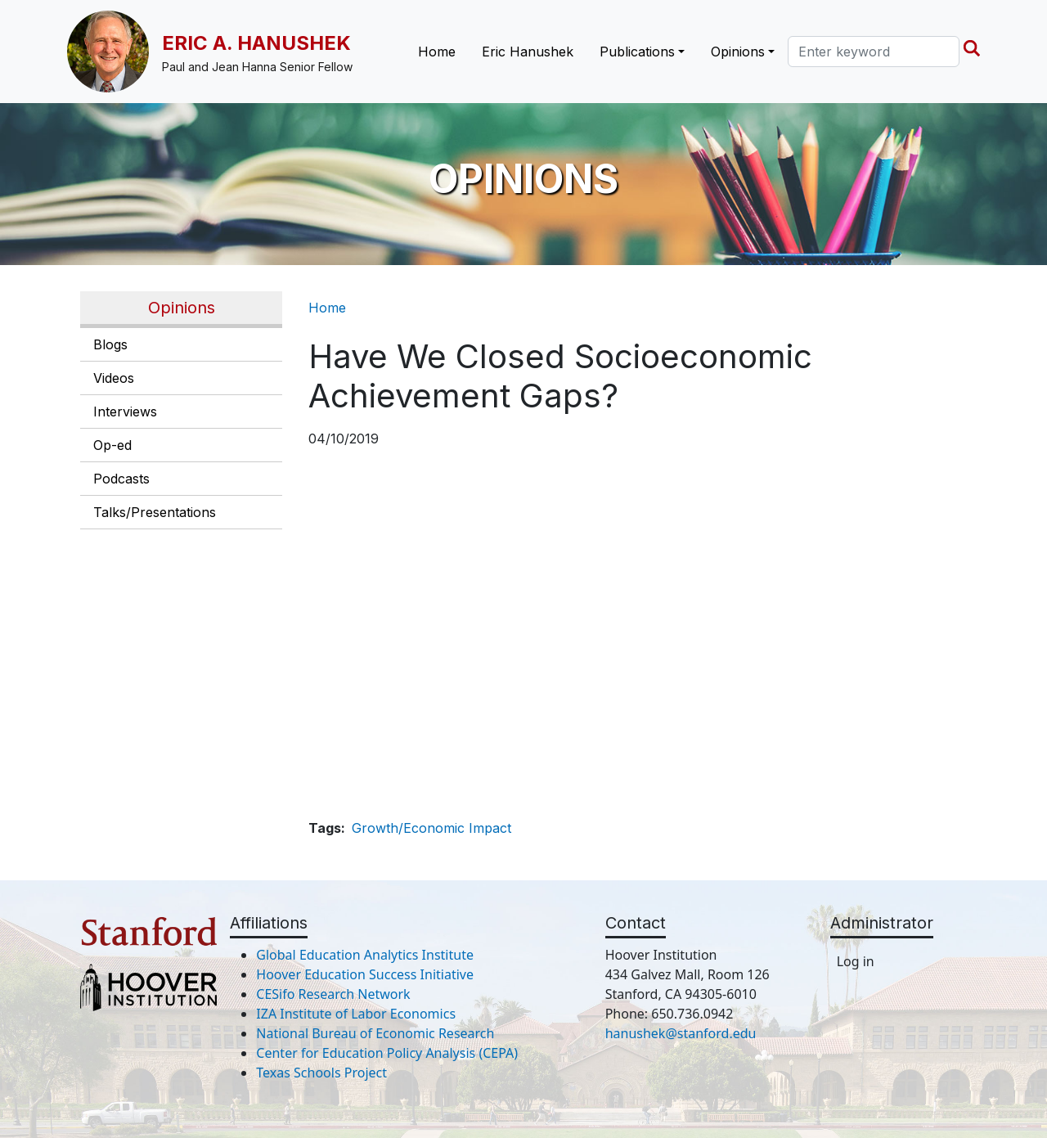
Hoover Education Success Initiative (365, 974)
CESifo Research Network (333, 994)
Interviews (125, 411)
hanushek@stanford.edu (681, 1033)
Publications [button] (637, 51)
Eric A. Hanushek (256, 43)
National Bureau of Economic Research (375, 1033)
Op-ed (112, 445)
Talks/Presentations (154, 512)
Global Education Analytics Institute (365, 955)
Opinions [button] (738, 51)
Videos (113, 378)
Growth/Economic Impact (431, 828)
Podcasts (121, 478)
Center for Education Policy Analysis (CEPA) (387, 1053)
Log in (855, 961)
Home (437, 51)
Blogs (110, 344)
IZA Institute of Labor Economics (356, 1014)
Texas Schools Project (321, 1073)
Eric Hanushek (527, 51)
